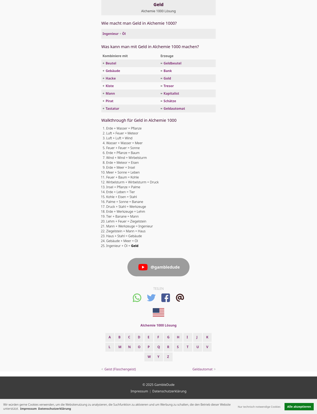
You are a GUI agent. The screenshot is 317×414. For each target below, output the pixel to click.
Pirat (109, 101)
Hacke (111, 78)
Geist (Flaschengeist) (120, 369)
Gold (167, 78)
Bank (168, 71)
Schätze (170, 101)
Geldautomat (174, 108)
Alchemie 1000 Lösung (158, 11)
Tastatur (112, 108)
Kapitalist (171, 93)
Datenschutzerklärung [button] (54, 409)
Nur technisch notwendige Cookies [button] (259, 406)
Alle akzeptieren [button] (299, 406)
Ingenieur (111, 33)
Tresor (169, 86)
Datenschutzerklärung (169, 391)
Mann (110, 93)
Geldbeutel (172, 63)
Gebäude (113, 71)
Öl (124, 33)
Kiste (110, 86)
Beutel (111, 63)
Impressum (28, 409)
